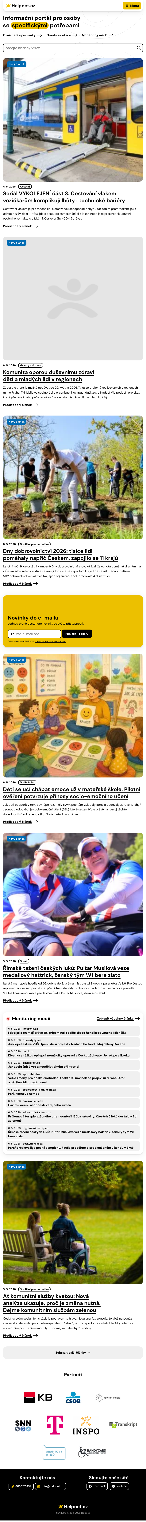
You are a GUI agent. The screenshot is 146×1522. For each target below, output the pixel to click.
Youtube (119, 1488)
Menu (134, 6)
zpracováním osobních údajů (50, 641)
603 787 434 (21, 1488)
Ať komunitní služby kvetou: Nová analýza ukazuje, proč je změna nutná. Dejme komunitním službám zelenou (52, 1303)
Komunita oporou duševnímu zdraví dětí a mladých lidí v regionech (48, 376)
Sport (23, 961)
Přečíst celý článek (17, 226)
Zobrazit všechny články (115, 1018)
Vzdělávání (27, 782)
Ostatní (25, 186)
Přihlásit (76, 633)
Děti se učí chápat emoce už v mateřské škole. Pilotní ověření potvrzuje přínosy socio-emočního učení (71, 793)
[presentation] (73, 120)
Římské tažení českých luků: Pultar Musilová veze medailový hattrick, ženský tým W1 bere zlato (66, 972)
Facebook (97, 1488)
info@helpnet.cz (50, 1488)
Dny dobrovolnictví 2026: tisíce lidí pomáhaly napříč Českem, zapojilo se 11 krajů (60, 555)
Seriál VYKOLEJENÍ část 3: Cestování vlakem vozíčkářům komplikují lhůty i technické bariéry (64, 197)
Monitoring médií (94, 35)
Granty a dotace (59, 35)
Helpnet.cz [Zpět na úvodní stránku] (23, 6)
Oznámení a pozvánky (19, 35)
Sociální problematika (34, 544)
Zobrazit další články (71, 1353)
